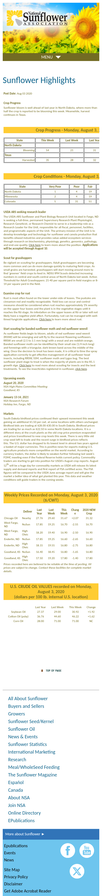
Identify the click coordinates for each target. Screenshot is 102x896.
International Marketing (31, 752)
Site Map (12, 869)
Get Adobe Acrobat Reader (27, 891)
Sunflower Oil (21, 729)
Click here (35, 245)
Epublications (16, 845)
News (9, 860)
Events (10, 852)
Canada (15, 790)
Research (17, 760)
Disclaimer (13, 883)
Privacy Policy (16, 876)
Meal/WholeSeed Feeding (34, 767)
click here (81, 369)
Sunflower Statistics (27, 744)
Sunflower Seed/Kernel (31, 721)
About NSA (19, 798)
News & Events (23, 737)
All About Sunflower (28, 699)
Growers (16, 714)
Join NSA (16, 805)
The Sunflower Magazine (32, 775)
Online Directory (24, 813)
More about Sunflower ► (24, 834)
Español (16, 782)
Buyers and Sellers (26, 706)
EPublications (21, 821)
